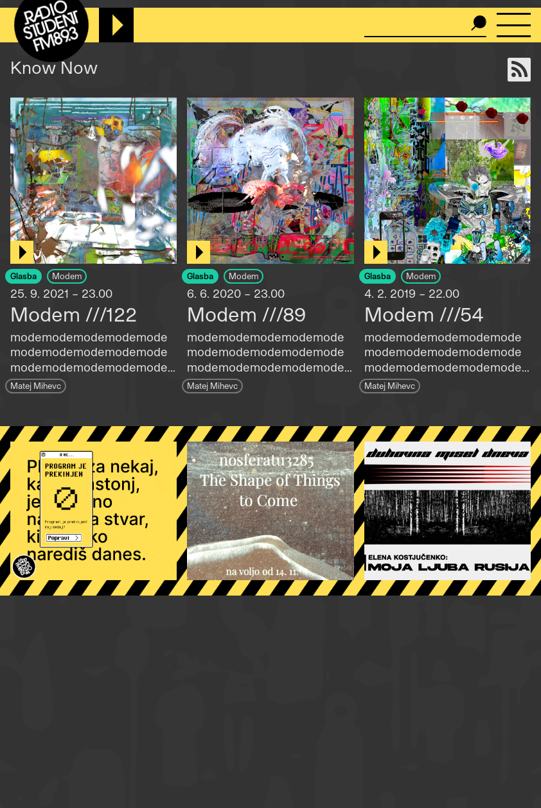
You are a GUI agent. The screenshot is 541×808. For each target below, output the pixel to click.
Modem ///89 (246, 313)
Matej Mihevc (35, 385)
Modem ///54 (424, 313)
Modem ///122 (73, 313)
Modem (67, 275)
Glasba (23, 275)
